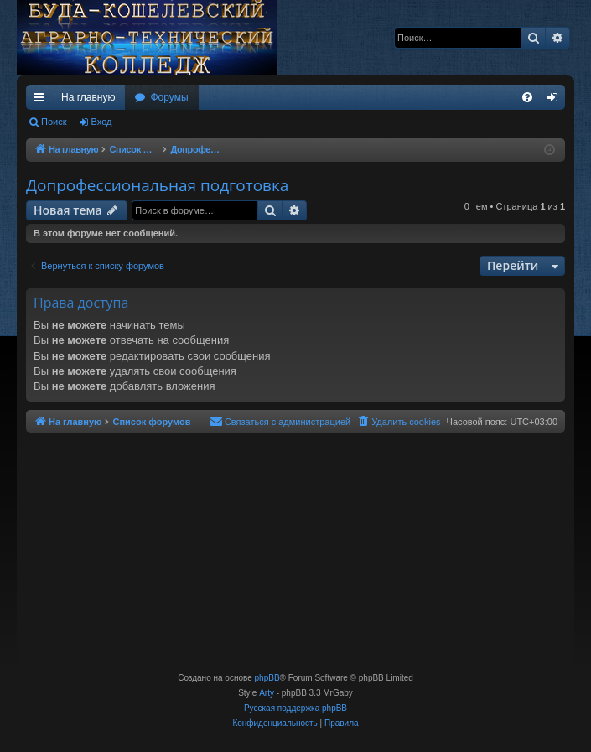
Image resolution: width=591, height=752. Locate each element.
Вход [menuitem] (556, 100)
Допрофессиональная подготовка (157, 185)
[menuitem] (527, 97)
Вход (101, 122)
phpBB (267, 677)
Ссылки (42, 100)
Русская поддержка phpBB (295, 708)
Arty (266, 693)
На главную (88, 97)
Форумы (169, 97)
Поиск (53, 122)
